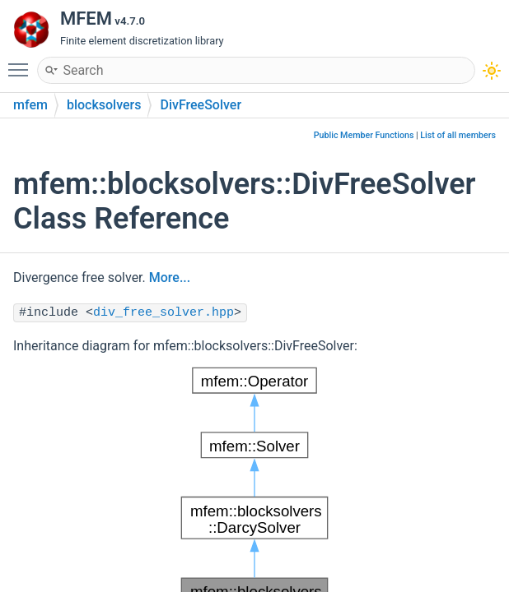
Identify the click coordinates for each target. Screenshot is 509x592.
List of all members (458, 135)
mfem (30, 105)
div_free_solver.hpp (163, 313)
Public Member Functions (364, 135)
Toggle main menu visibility (22, 62)
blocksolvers (104, 105)
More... (169, 277)
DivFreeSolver (200, 105)
